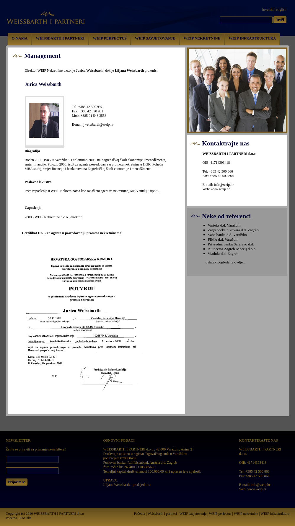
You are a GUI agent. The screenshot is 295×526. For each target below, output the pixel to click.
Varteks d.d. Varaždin (224, 225)
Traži (280, 20)
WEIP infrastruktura (274, 514)
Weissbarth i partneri (162, 514)
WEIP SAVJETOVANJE (155, 38)
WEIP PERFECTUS (110, 38)
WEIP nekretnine (246, 514)
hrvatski (268, 9)
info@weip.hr (224, 185)
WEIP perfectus (220, 514)
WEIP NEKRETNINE (202, 38)
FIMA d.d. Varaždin (223, 239)
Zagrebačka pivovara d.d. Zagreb (233, 230)
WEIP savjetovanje (192, 514)
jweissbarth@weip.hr (99, 124)
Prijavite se (16, 482)
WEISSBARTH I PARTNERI (60, 38)
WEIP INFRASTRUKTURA (252, 38)
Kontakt (25, 518)
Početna (11, 518)
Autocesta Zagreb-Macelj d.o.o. (232, 249)
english (281, 9)
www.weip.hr (220, 189)
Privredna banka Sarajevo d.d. (231, 244)
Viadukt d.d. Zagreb (223, 253)
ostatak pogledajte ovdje (224, 262)
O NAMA (20, 38)
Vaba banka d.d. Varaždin (227, 234)
